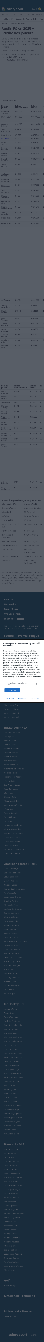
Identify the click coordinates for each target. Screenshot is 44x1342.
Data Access (22, 698)
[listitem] (22, 683)
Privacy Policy (34, 698)
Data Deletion (9, 698)
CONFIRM (12, 690)
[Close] (40, 644)
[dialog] (22, 671)
